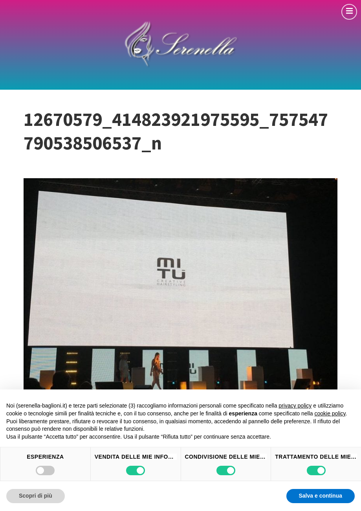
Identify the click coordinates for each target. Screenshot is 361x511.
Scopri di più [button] (35, 496)
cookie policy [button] (329, 413)
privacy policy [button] (295, 405)
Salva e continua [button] (320, 496)
